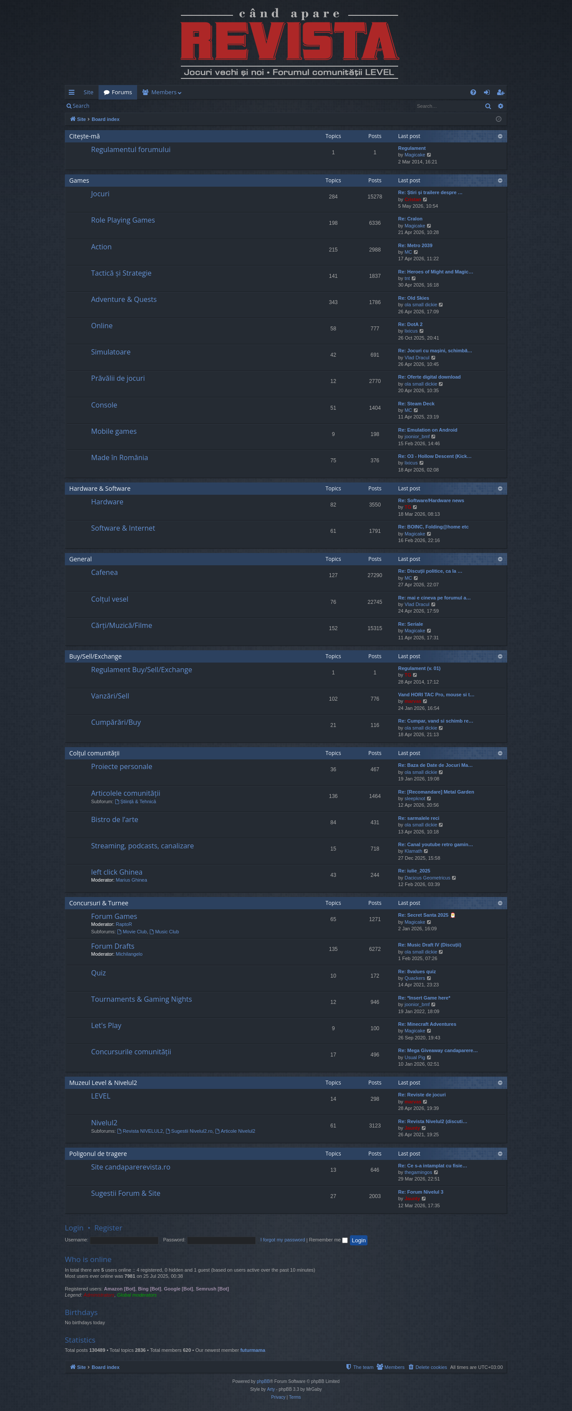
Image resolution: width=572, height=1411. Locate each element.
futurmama (252, 1350)
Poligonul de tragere (98, 1153)
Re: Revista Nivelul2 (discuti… (432, 1121)
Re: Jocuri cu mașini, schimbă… (435, 350)
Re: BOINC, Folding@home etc (433, 526)
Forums (122, 92)
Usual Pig (415, 1057)
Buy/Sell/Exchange (95, 656)
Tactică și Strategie (121, 273)
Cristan (413, 199)
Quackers (415, 978)
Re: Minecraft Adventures (427, 1024)
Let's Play (106, 1025)
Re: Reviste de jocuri (422, 1094)
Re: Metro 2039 (415, 245)
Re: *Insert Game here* (424, 997)
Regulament (412, 148)
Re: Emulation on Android (427, 430)
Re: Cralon (410, 218)
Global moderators (137, 1295)
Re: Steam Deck (416, 403)
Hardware (107, 502)
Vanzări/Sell (110, 696)
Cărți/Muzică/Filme (121, 625)
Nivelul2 (104, 1122)
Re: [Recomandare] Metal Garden (436, 791)
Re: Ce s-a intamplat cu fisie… (432, 1165)
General (80, 559)
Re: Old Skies (413, 298)
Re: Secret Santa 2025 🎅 (427, 915)
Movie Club (132, 931)
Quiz (98, 973)
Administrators (99, 1295)
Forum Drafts (112, 946)
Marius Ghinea (131, 880)
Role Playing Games (123, 220)
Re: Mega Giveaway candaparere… (438, 1050)
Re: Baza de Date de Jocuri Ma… (435, 765)
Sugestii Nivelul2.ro (189, 1131)
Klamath (413, 851)
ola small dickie (421, 304)
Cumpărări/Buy (116, 722)
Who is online (88, 1259)
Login (108, 106)
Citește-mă (84, 136)
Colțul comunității (94, 753)
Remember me (328, 1239)
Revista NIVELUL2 (140, 1131)
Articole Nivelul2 (235, 1131)
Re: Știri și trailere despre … (430, 192)
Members (164, 92)
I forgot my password (282, 1239)
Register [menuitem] (502, 93)
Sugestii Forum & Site (125, 1193)
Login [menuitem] (489, 93)
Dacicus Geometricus (428, 877)
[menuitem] (337, 92)
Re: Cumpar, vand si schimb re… (435, 720)
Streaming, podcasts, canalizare (142, 846)
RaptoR (124, 924)
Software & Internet (123, 528)
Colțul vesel (109, 599)
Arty (271, 1389)
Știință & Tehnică (135, 801)
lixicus (411, 330)
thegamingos (418, 1172)
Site (88, 92)
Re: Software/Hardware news (431, 500)
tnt (407, 278)
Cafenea (104, 572)
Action (101, 247)
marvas (413, 701)
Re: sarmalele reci (418, 818)
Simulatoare (111, 352)
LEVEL (100, 1096)
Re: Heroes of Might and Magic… (435, 271)
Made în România (119, 457)
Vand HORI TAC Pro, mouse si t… (436, 694)
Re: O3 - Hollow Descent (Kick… (435, 456)
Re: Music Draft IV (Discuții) (429, 944)
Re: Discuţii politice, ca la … (430, 571)
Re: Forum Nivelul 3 (420, 1192)
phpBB (263, 1381)
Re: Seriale (410, 624)
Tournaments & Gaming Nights (141, 999)
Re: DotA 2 (410, 324)
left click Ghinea (116, 872)
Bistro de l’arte (114, 819)
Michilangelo (129, 954)
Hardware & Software (100, 488)
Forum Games (114, 916)
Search (81, 106)
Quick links (73, 93)
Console (104, 405)
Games (79, 180)
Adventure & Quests (124, 299)
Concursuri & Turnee (98, 903)
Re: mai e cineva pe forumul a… (434, 597)
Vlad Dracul (417, 357)
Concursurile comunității (131, 1051)
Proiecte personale (121, 766)
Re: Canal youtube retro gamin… (435, 844)
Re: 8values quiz (417, 971)
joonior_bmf (417, 436)
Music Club (164, 931)
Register (138, 106)
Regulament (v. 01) (419, 668)
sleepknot (415, 798)
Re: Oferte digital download (429, 376)
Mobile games (114, 431)
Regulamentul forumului (130, 149)
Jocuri (100, 194)
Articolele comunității (125, 793)
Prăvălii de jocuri (118, 378)
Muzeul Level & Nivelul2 (103, 1082)
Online (102, 325)
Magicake (415, 154)
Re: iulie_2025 (414, 870)
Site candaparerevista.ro (130, 1167)
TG (408, 507)
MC (408, 252)
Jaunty (412, 1128)
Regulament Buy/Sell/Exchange (141, 669)
